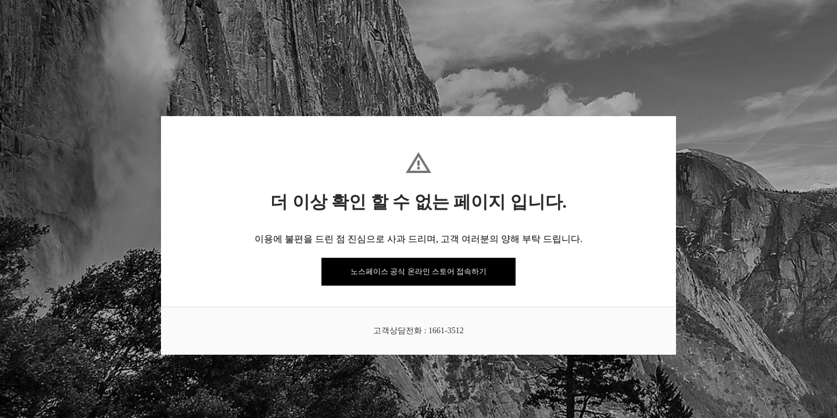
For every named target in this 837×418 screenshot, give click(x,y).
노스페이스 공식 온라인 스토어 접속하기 (418, 271)
